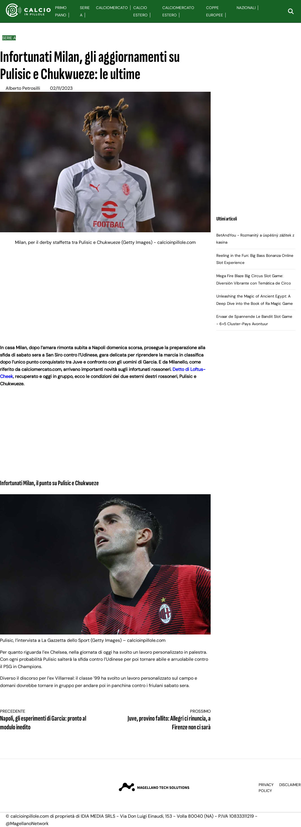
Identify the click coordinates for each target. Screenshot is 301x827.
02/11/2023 (61, 88)
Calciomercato (112, 7)
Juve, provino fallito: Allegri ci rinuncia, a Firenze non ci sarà (163, 720)
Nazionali (246, 7)
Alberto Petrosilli (23, 88)
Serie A (9, 37)
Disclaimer (290, 784)
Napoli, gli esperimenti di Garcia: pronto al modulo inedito (47, 720)
